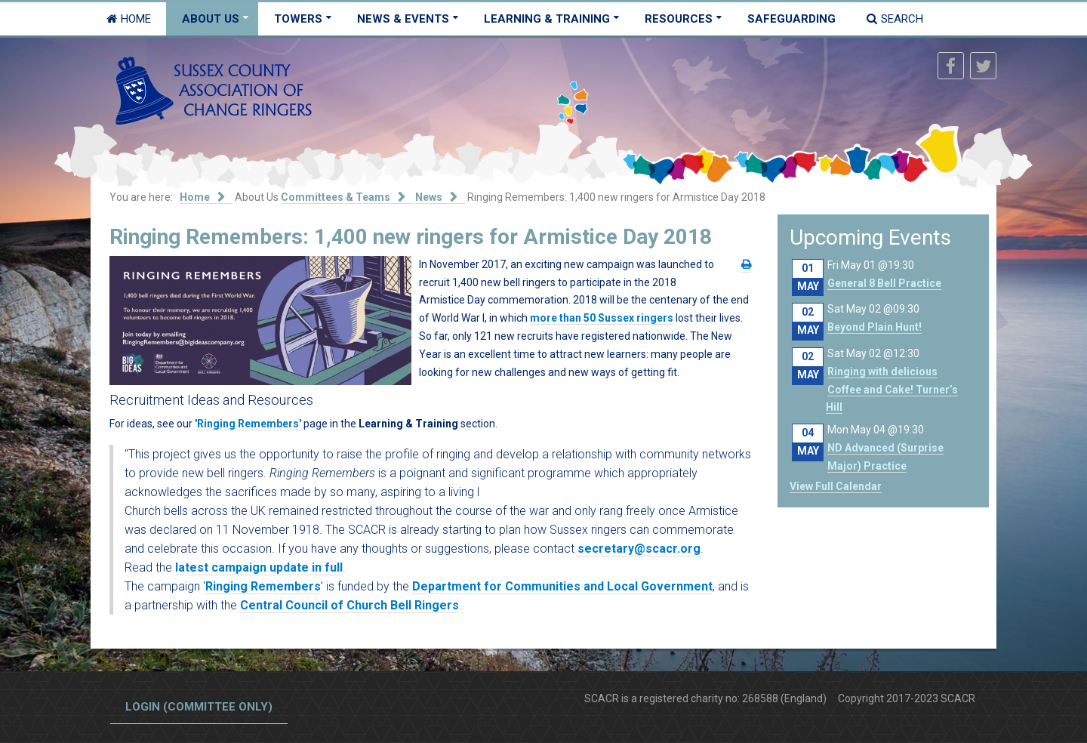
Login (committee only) (199, 707)
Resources (679, 19)
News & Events (403, 19)
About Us (210, 19)
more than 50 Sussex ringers (601, 318)
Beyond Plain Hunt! (874, 327)
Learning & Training (547, 19)
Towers (298, 19)
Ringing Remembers (263, 586)
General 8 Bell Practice (884, 283)
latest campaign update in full (259, 567)
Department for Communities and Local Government (562, 586)
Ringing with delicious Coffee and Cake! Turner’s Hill (892, 389)
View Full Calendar (836, 486)
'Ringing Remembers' (248, 424)
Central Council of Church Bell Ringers (349, 605)
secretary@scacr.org (639, 548)
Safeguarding (791, 19)
